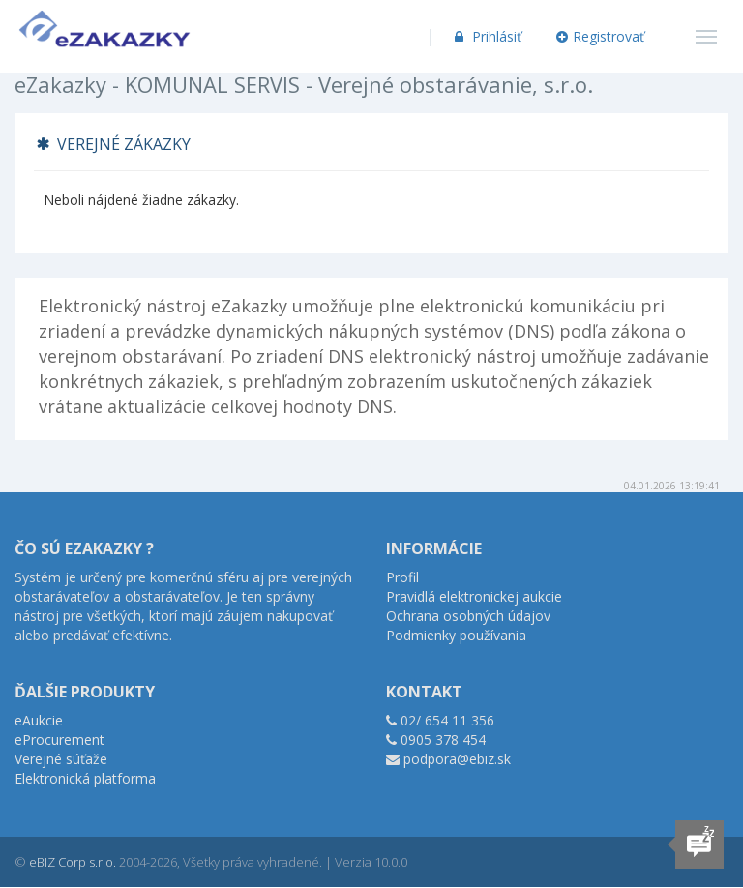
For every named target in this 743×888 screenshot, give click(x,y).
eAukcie (39, 720)
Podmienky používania (456, 635)
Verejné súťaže (61, 759)
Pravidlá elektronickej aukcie (474, 596)
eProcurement (59, 739)
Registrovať (600, 36)
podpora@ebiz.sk (457, 759)
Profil (402, 577)
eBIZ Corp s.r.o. (72, 862)
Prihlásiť (486, 36)
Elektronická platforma (85, 778)
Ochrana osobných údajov (468, 616)
